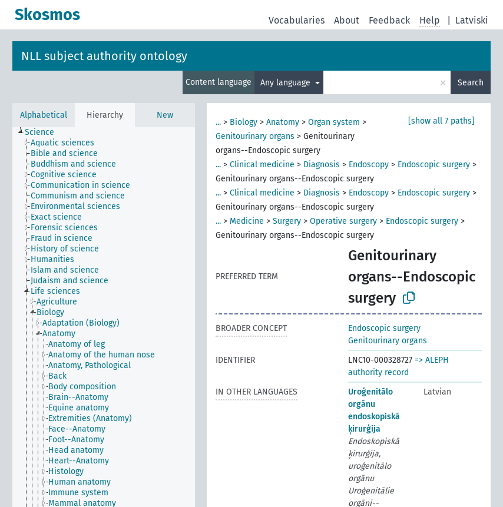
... (218, 122)
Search (471, 83)
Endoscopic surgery (434, 165)
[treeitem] (44, 132)
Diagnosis (321, 165)
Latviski (471, 20)
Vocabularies (297, 20)
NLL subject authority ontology (104, 56)
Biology (243, 122)
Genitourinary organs (255, 136)
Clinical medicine (262, 165)
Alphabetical (43, 115)
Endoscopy (369, 165)
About (346, 20)
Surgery (287, 221)
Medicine (247, 221)
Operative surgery (343, 221)
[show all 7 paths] (441, 121)
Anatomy (282, 122)
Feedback (389, 20)
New (165, 115)
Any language (286, 83)
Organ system (334, 122)
